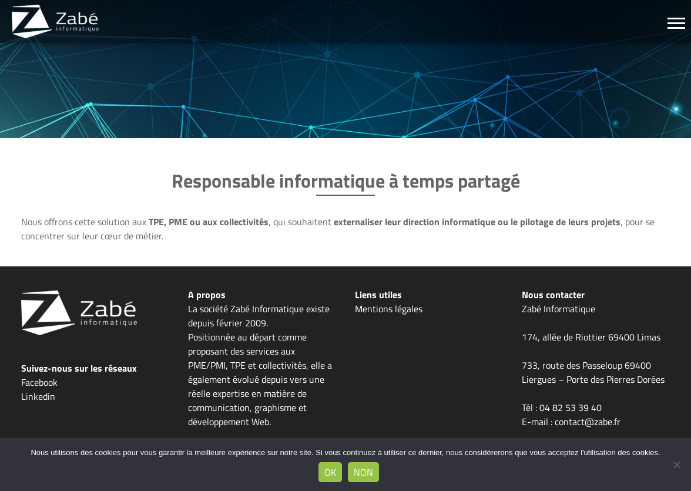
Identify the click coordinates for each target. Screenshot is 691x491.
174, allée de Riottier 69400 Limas (591, 337)
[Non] (676, 464)
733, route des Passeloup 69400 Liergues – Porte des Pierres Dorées (593, 372)
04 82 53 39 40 (570, 407)
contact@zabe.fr (587, 422)
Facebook (39, 382)
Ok (330, 472)
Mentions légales (388, 309)
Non (363, 472)
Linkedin (38, 396)
